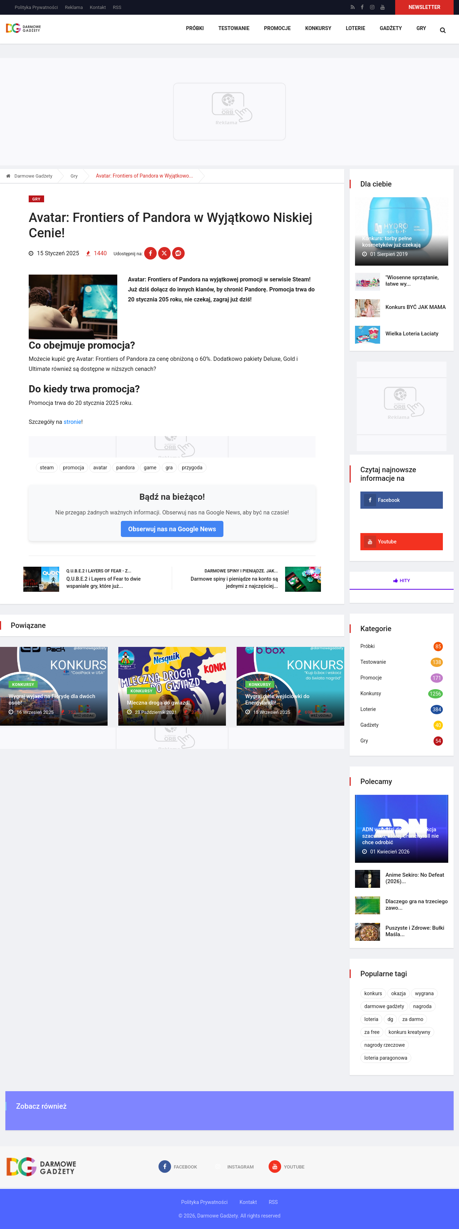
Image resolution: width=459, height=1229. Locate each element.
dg (390, 1019)
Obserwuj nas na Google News (172, 526)
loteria (371, 1019)
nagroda (422, 1006)
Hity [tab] (401, 580)
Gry (420, 30)
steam (47, 465)
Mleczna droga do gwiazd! (158, 703)
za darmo (412, 1019)
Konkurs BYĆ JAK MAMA (415, 307)
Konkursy (318, 30)
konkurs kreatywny (409, 1032)
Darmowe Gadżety (29, 176)
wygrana (424, 993)
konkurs (373, 993)
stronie (72, 419)
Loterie (354, 30)
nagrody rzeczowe (384, 1045)
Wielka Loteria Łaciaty (412, 333)
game (150, 465)
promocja (73, 465)
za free (371, 1032)
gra (169, 465)
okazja (398, 993)
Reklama (74, 7)
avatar (100, 465)
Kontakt (98, 7)
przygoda (192, 465)
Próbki (195, 30)
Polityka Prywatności (36, 7)
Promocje (277, 30)
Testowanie (234, 30)
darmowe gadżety (384, 1006)
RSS (117, 7)
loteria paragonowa (385, 1058)
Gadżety (390, 30)
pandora (125, 465)
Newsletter (424, 7)
